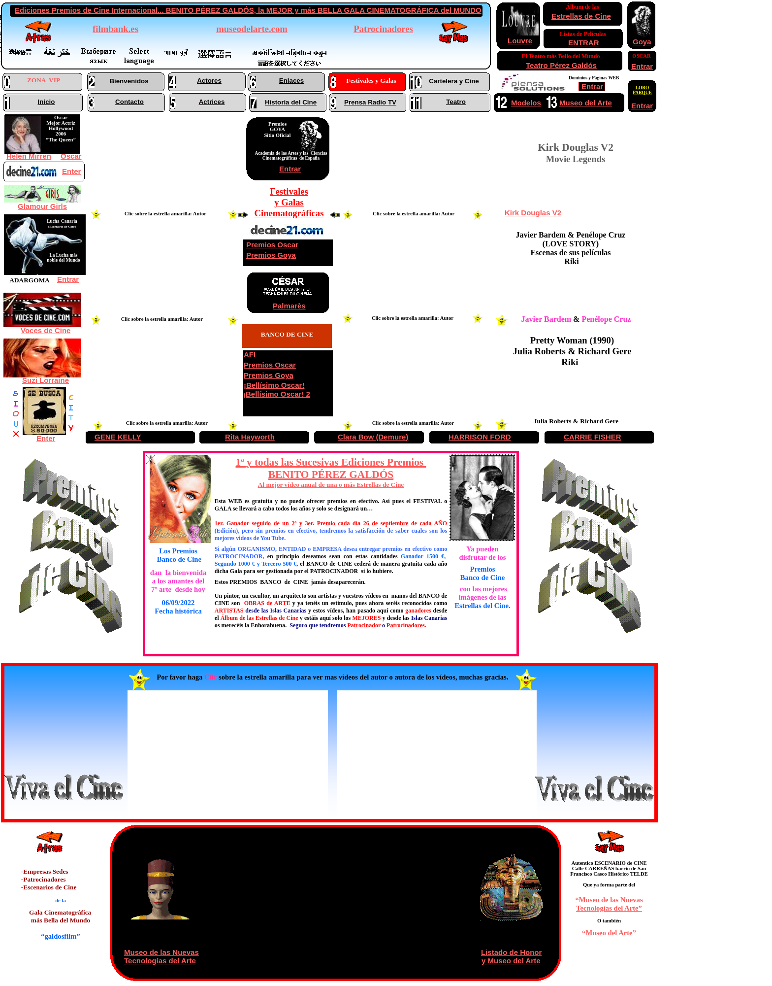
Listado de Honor (511, 952)
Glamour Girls (42, 206)
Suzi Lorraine (45, 380)
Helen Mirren (28, 156)
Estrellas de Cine (581, 16)
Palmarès (289, 306)
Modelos (526, 103)
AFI (250, 354)
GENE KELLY (118, 437)
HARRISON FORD (480, 437)
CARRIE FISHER (592, 437)
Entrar (290, 169)
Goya (642, 41)
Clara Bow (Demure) (373, 437)
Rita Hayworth (250, 437)
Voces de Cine (45, 330)
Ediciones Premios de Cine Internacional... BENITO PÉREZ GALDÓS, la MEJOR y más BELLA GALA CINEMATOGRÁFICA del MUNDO (248, 10)
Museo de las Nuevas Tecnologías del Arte (161, 956)
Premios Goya (271, 255)
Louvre (520, 40)
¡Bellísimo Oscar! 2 (276, 394)
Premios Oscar (272, 244)
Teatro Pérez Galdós (561, 65)
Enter (45, 438)
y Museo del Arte (511, 960)
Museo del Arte (585, 103)
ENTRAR (583, 42)
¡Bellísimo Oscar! (274, 385)
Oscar (71, 156)
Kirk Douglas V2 (533, 212)
